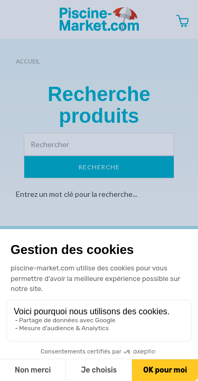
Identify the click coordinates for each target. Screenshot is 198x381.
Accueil (28, 61)
